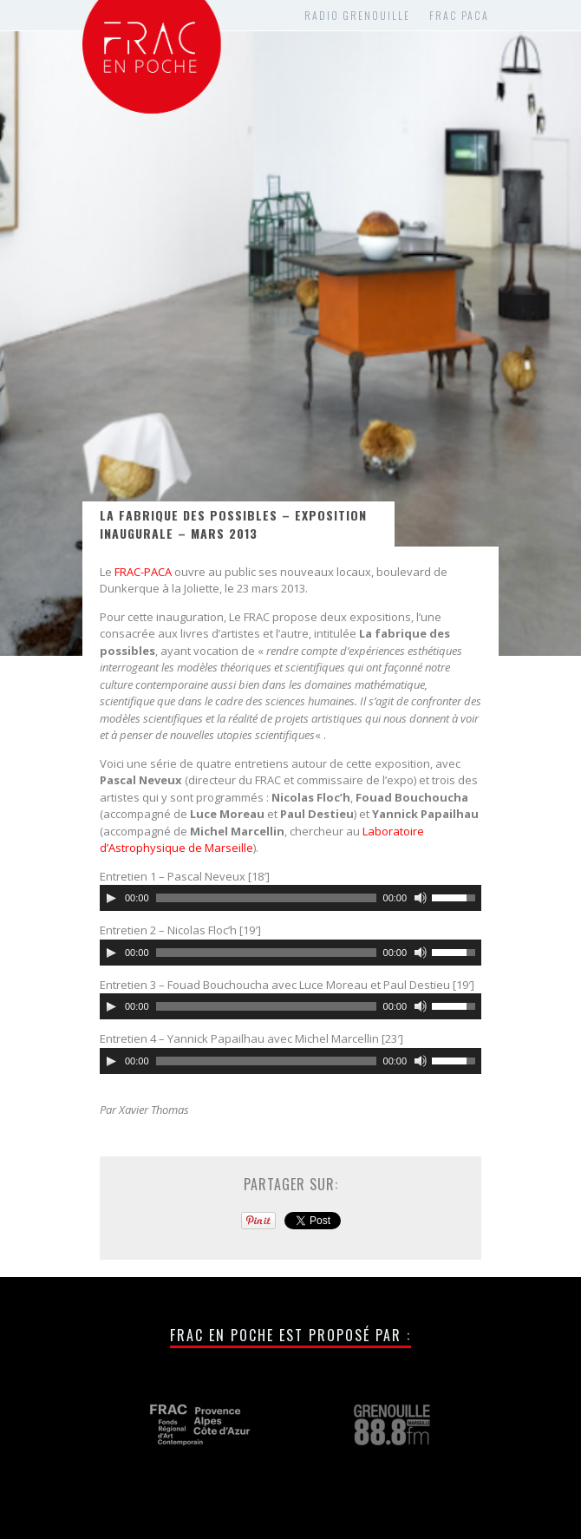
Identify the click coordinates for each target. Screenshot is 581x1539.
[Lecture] (111, 898)
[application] (290, 898)
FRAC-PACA (143, 572)
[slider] (266, 898)
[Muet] (421, 898)
